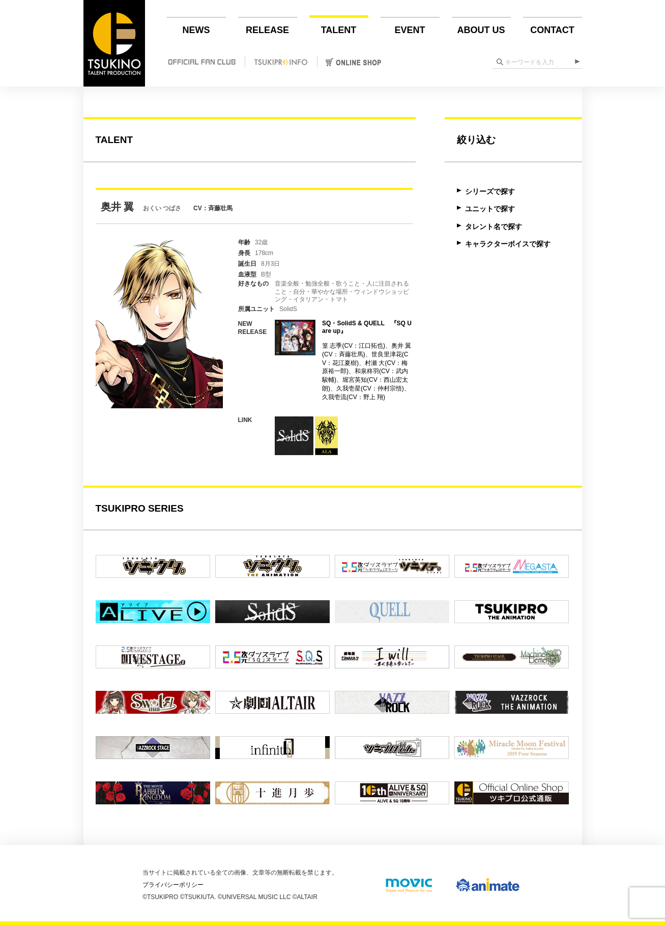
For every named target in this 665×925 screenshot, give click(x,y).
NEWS (196, 30)
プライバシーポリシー (173, 884)
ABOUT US (481, 30)
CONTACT (552, 30)
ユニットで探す (490, 209)
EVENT (409, 30)
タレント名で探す (493, 226)
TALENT (339, 30)
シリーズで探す (490, 191)
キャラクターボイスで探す (508, 244)
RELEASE (267, 30)
